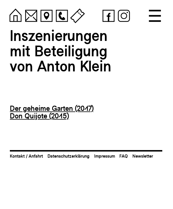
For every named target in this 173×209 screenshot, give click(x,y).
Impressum (104, 156)
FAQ (123, 156)
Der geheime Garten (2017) (52, 108)
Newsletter (142, 156)
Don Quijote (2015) (39, 115)
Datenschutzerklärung (69, 156)
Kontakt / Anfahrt (26, 156)
